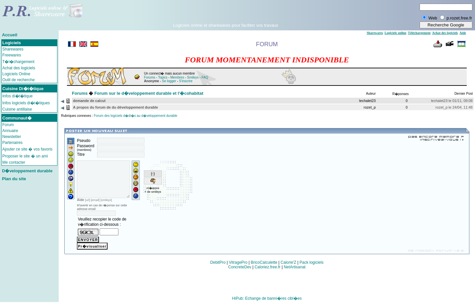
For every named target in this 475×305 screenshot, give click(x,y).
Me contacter (13, 162)
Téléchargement (419, 33)
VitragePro (238, 265)
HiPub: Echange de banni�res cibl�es (267, 301)
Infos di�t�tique (17, 96)
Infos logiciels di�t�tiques (26, 103)
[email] (95, 209)
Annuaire (10, 130)
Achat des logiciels (18, 68)
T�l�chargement (18, 61)
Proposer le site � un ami (25, 156)
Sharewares (12, 49)
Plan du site (14, 178)
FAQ (205, 77)
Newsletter (11, 136)
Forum (8, 124)
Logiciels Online (16, 74)
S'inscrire (186, 81)
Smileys (193, 77)
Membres (177, 77)
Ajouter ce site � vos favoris (27, 149)
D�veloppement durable (27, 170)
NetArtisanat (294, 270)
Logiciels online (395, 33)
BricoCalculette (264, 265)
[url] (87, 209)
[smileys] (106, 209)
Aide (462, 33)
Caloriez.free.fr (268, 270)
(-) (153, 173)
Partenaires (12, 142)
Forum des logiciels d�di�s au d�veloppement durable (135, 116)
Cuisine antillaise (17, 109)
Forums (149, 77)
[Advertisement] (225, 13)
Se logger (169, 81)
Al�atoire (153, 188)
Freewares (11, 55)
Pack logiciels (312, 265)
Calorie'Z (289, 265)
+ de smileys (153, 191)
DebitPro (218, 265)
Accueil (9, 34)
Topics (162, 77)
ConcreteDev (239, 270)
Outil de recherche (18, 80)
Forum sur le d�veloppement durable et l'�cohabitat (148, 93)
